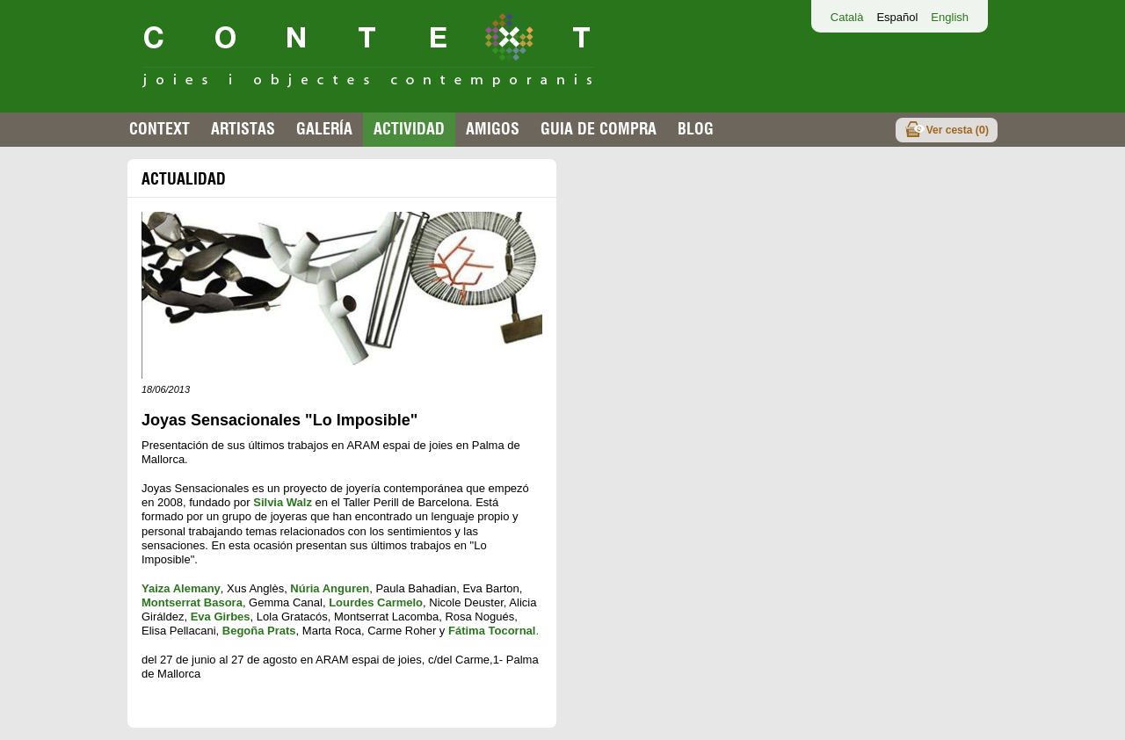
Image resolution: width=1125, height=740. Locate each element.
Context (159, 129)
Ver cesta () (957, 129)
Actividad (409, 129)
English (950, 17)
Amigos (492, 129)
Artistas (243, 129)
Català (847, 17)
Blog (696, 129)
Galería (324, 129)
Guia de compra (599, 129)
